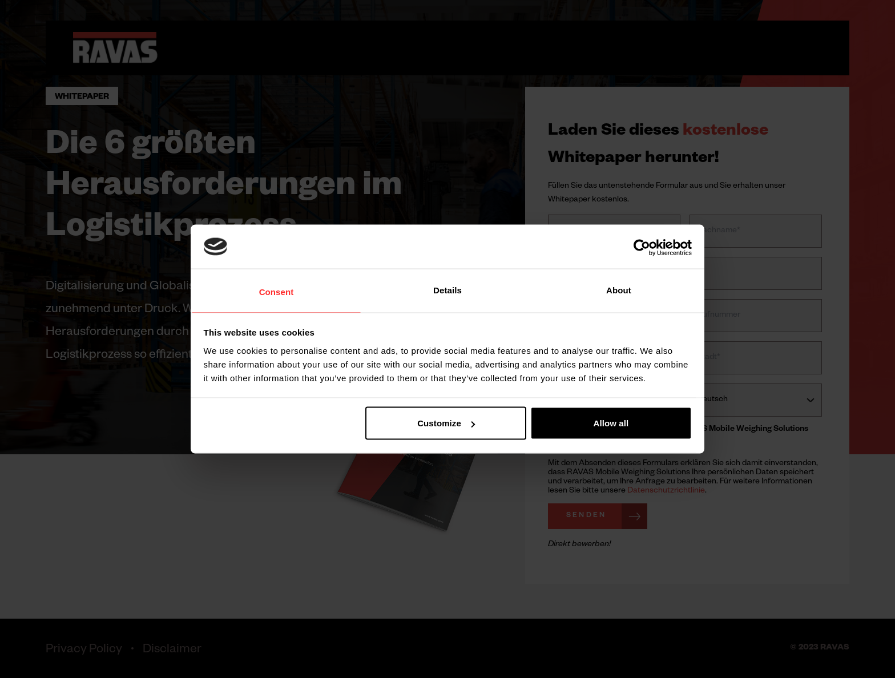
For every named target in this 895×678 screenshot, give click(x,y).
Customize (446, 423)
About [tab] (618, 290)
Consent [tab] (276, 292)
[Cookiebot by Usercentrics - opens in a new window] (642, 247)
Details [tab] (447, 290)
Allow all (611, 423)
